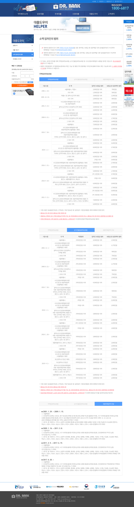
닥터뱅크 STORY (23, 59)
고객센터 (111, 13)
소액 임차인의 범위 (23, 54)
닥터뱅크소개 (23, 13)
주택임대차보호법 (53, 79)
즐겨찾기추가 (118, 1)
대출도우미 (93, 13)
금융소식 (23, 45)
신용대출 (76, 13)
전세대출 (58, 13)
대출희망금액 (16, 79)
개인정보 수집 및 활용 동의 (19, 82)
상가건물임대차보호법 (80, 79)
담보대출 (40, 13)
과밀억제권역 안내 (108, 79)
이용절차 (101, 1)
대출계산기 (109, 1)
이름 (13, 73)
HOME (94, 1)
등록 (23, 85)
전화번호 (14, 76)
